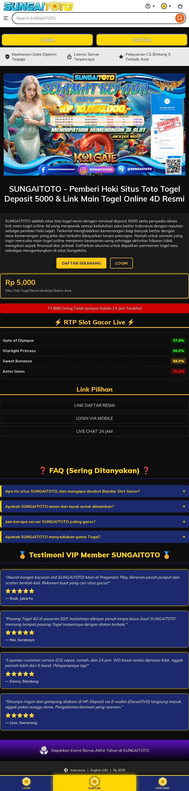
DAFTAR (142, 39)
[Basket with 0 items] (180, 6)
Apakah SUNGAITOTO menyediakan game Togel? (53, 536)
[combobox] (93, 18)
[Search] (180, 18)
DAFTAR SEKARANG (81, 263)
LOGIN (47, 39)
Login (26, 783)
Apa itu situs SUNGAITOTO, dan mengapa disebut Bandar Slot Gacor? (72, 491)
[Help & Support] (150, 6)
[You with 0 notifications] (166, 6)
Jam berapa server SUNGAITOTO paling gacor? (50, 521)
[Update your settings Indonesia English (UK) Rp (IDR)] (94, 770)
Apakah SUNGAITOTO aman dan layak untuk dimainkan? (59, 506)
